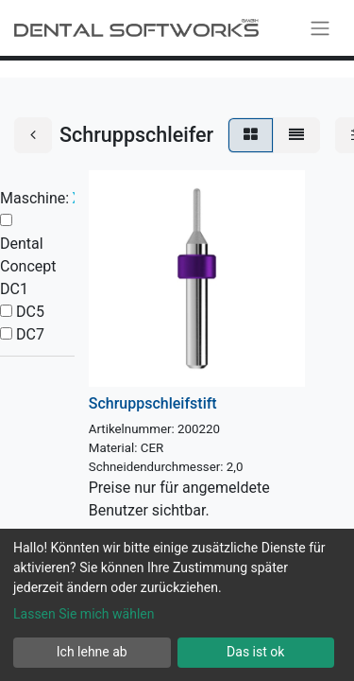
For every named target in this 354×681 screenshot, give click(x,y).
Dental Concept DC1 (28, 266)
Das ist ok (255, 651)
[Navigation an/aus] (320, 28)
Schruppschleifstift (153, 403)
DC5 (30, 312)
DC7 (30, 334)
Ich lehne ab (92, 651)
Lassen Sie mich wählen (83, 613)
